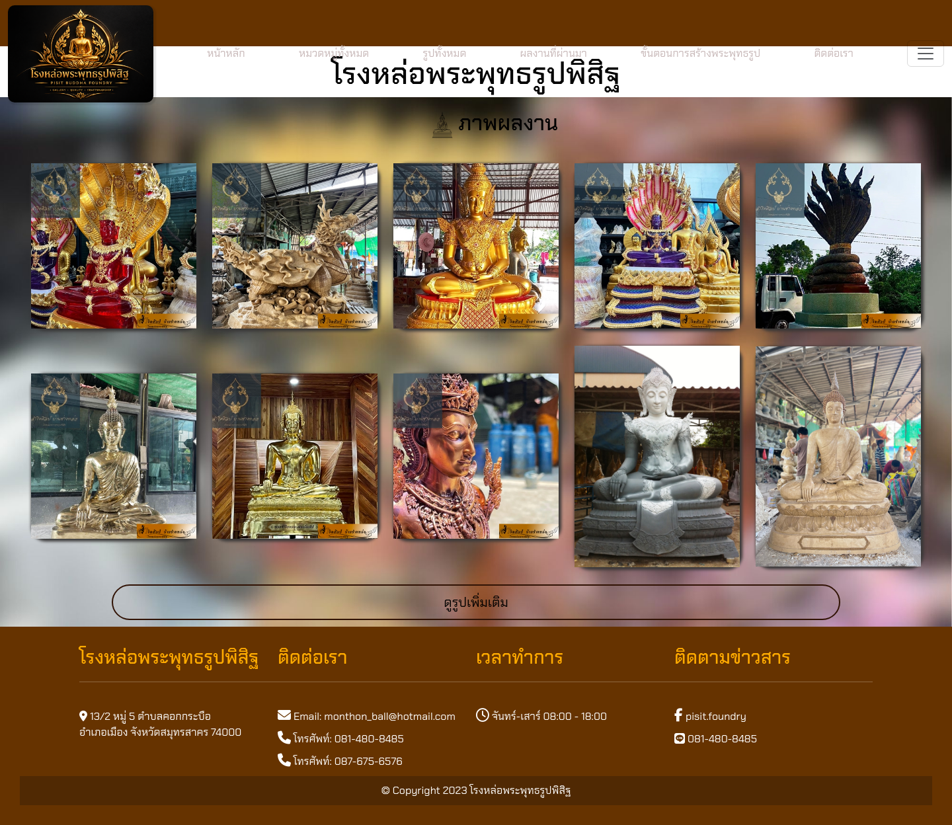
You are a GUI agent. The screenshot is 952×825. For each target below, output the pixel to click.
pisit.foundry (710, 716)
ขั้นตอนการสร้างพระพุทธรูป (700, 53)
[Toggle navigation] (925, 53)
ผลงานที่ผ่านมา (553, 53)
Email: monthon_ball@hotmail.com (375, 716)
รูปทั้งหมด (444, 53)
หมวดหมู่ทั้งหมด (334, 53)
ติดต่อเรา (833, 53)
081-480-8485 (715, 739)
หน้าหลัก (226, 53)
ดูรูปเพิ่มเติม (476, 602)
